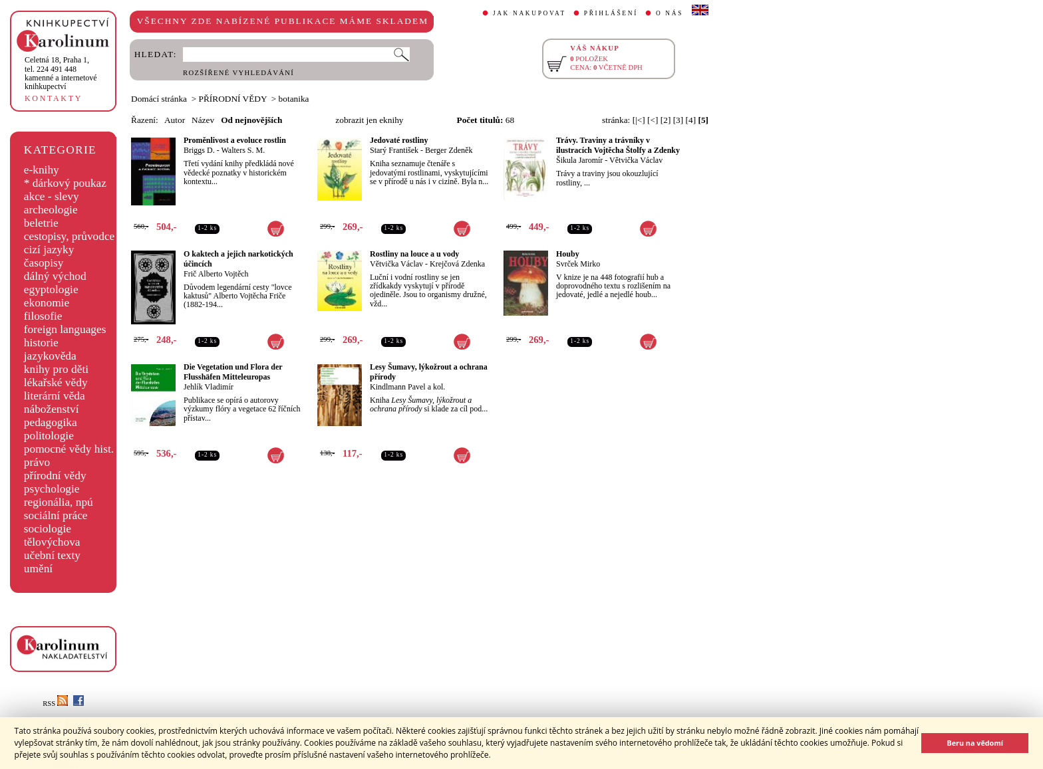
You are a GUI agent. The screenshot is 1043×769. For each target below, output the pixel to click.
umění (38, 568)
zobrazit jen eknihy (369, 120)
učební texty (52, 555)
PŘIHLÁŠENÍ (611, 13)
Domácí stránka (159, 99)
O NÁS (669, 13)
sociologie (47, 528)
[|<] (639, 120)
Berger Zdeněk (448, 150)
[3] (678, 120)
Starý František (394, 150)
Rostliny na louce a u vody (414, 254)
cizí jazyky (49, 249)
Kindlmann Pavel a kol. (407, 386)
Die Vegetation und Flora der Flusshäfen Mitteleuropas (233, 372)
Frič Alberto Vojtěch (216, 273)
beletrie (41, 223)
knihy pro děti (56, 369)
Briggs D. (199, 150)
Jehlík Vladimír (208, 386)
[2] (666, 120)
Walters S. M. (243, 150)
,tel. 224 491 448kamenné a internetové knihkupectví (61, 73)
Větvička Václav (636, 160)
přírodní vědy (55, 475)
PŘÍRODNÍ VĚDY (233, 99)
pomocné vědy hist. (69, 449)
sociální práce (56, 515)
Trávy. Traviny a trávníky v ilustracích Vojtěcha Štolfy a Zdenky (618, 145)
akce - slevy (51, 196)
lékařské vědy (56, 382)
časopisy (44, 263)
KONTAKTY (53, 98)
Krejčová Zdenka (457, 264)
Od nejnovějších (251, 120)
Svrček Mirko (578, 264)
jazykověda (50, 356)
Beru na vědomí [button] (975, 743)
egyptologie (51, 289)
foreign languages (65, 329)
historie (41, 342)
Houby (567, 254)
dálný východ (55, 276)
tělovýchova (52, 542)
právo (37, 462)
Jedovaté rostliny (399, 140)
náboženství (51, 409)
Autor (174, 120)
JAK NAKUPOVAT (529, 13)
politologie (49, 435)
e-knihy (41, 170)
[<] (652, 120)
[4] (691, 120)
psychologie (52, 489)
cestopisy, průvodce (69, 236)
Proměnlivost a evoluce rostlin (235, 140)
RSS (55, 703)
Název (203, 120)
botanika (294, 99)
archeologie (51, 209)
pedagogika (50, 422)
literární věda (54, 395)
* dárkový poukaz (65, 183)
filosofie (43, 316)
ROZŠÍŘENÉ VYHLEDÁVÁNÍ (238, 72)
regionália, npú (58, 502)
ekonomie (46, 302)
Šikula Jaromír (579, 160)
